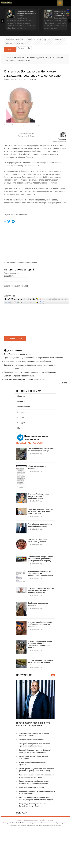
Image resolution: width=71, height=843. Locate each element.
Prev (2, 21)
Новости (6, 3)
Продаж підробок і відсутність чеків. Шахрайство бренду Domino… (40, 662)
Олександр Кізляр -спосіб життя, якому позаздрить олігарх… (41, 450)
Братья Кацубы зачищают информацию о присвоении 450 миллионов (33, 358)
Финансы (20, 40)
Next (69, 21)
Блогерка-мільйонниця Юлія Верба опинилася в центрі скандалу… (40, 624)
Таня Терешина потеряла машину (18, 354)
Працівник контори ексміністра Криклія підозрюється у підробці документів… (41, 590)
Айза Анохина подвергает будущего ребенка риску (25, 379)
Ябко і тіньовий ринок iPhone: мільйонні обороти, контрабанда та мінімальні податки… (40, 644)
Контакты (50, 820)
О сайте (42, 820)
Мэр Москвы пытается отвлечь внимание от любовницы (27, 361)
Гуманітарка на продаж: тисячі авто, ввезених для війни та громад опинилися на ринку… (40, 559)
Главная (8, 57)
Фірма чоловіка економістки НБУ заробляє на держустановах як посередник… (41, 573)
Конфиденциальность (31, 820)
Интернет (21, 43)
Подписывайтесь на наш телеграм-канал (32, 437)
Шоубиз (58, 40)
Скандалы (9, 43)
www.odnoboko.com (59, 141)
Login (53, 3)
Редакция (32, 79)
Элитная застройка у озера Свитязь (19, 376)
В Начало (63, 383)
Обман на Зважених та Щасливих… (37, 467)
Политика (9, 40)
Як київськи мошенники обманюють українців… (38, 541)
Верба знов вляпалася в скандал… (32, 787)
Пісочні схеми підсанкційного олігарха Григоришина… (40, 525)
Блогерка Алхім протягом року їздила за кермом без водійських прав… (40, 496)
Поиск (10, 49)
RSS (60, 3)
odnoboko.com (23, 823)
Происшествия (34, 40)
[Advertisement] (53, 100)
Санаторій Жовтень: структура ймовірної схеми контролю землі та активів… (40, 511)
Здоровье (48, 40)
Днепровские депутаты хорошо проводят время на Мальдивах (30, 372)
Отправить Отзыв (15, 339)
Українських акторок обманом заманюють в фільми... (26, 13)
